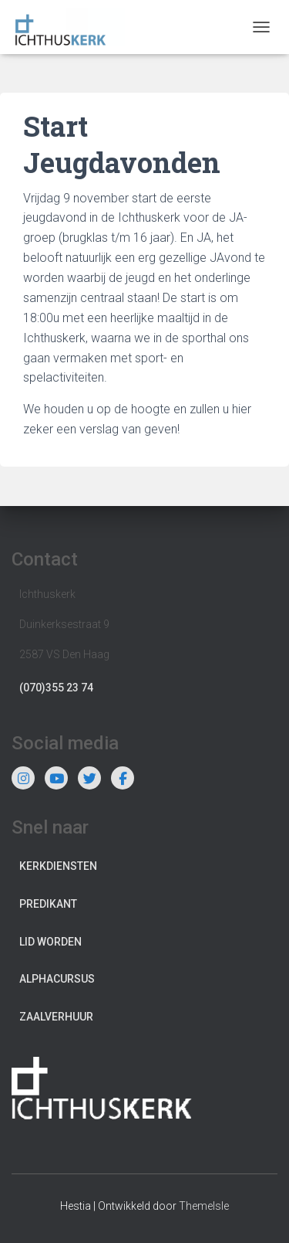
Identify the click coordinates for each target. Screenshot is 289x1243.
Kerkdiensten (58, 866)
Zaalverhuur (56, 1016)
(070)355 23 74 (56, 687)
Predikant (48, 904)
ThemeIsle (204, 1206)
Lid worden (50, 942)
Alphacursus (57, 979)
